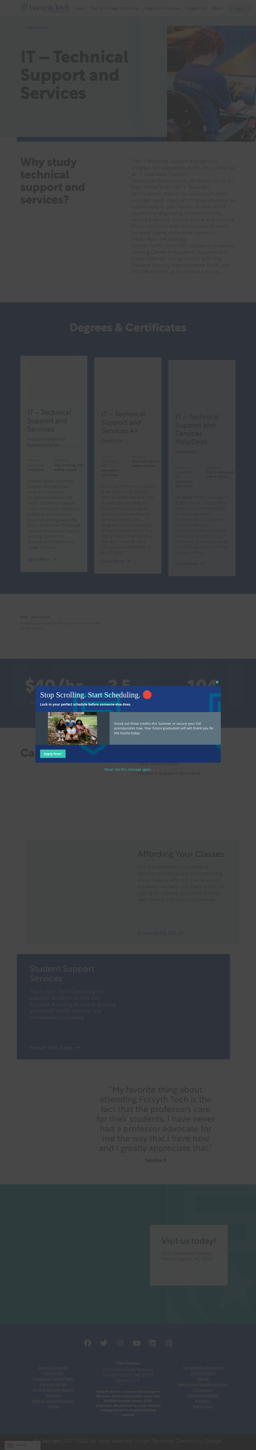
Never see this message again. (128, 769)
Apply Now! (53, 753)
